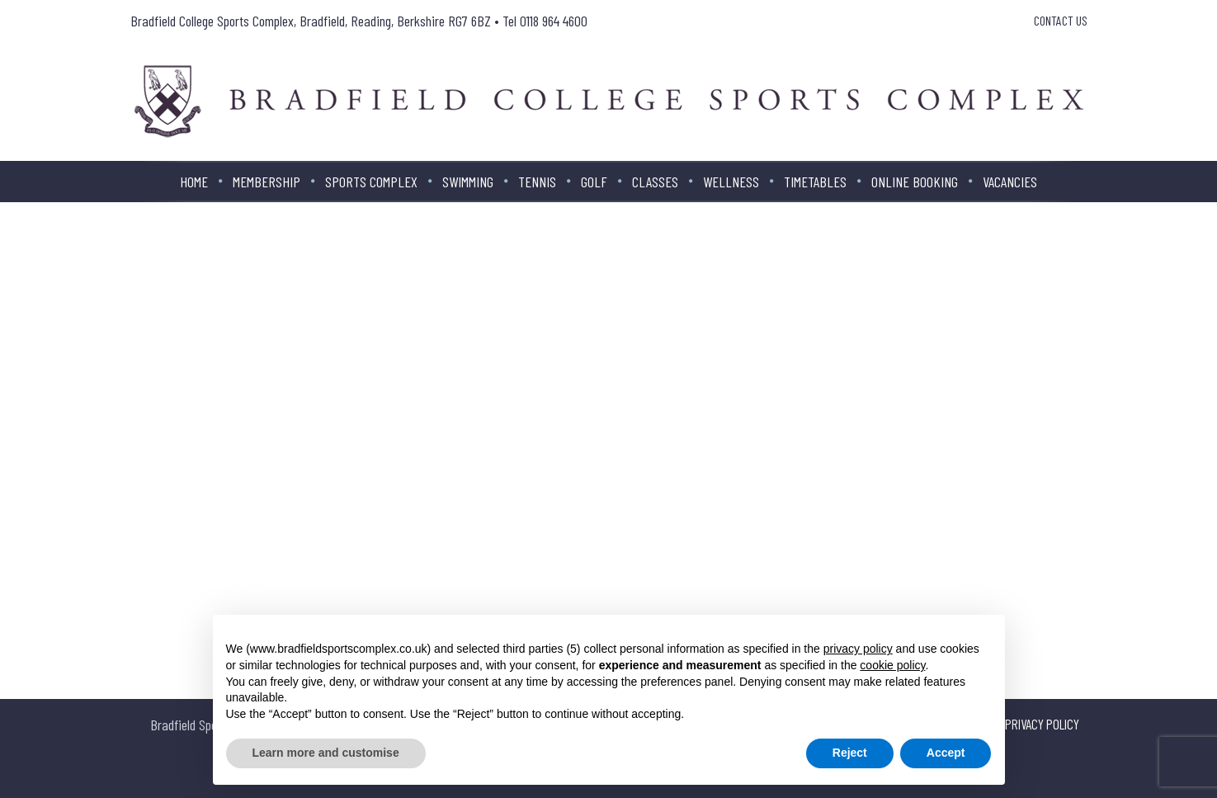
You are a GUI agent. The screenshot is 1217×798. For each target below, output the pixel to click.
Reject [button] (850, 752)
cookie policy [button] (892, 665)
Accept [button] (946, 752)
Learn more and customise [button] (325, 752)
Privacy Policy (1042, 723)
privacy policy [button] (858, 648)
